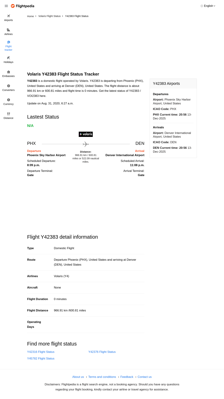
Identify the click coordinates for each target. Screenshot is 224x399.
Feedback (126, 377)
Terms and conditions (102, 377)
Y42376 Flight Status (102, 352)
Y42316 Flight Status (40, 352)
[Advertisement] (112, 45)
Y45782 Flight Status (40, 358)
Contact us (145, 377)
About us (78, 377)
